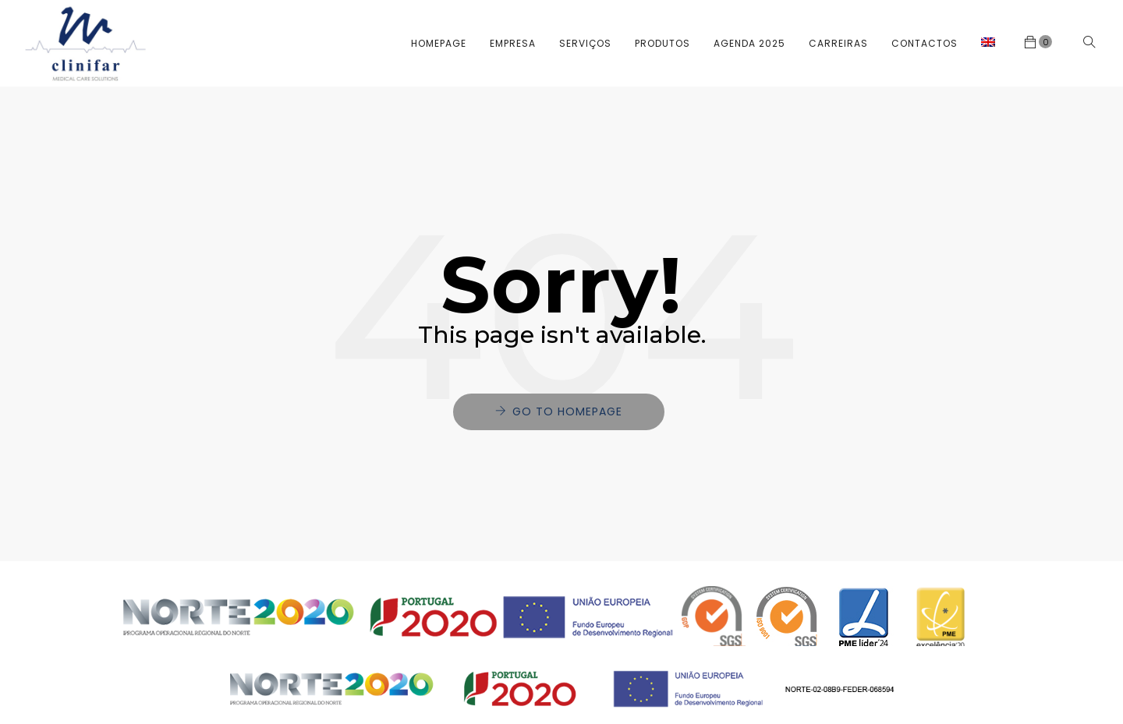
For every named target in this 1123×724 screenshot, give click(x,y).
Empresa (513, 43)
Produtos (662, 43)
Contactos (924, 43)
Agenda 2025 (749, 43)
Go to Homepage (567, 411)
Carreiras (838, 43)
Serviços (585, 43)
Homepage (438, 43)
